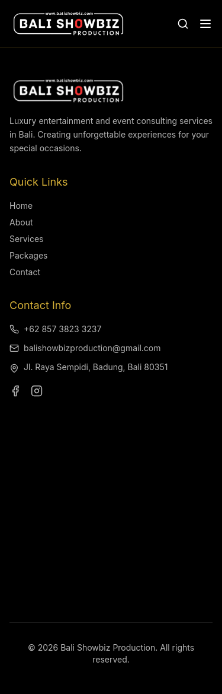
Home (21, 205)
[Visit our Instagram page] (37, 391)
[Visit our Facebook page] (15, 391)
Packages (28, 255)
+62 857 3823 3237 (55, 329)
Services (26, 239)
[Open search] (183, 24)
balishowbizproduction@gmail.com (85, 348)
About (21, 222)
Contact (24, 272)
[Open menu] (205, 24)
